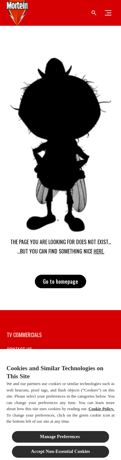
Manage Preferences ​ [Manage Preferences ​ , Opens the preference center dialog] (60, 438)
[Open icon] (93, 12)
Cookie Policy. (101, 410)
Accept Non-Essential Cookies (60, 453)
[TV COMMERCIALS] (24, 335)
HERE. (99, 251)
